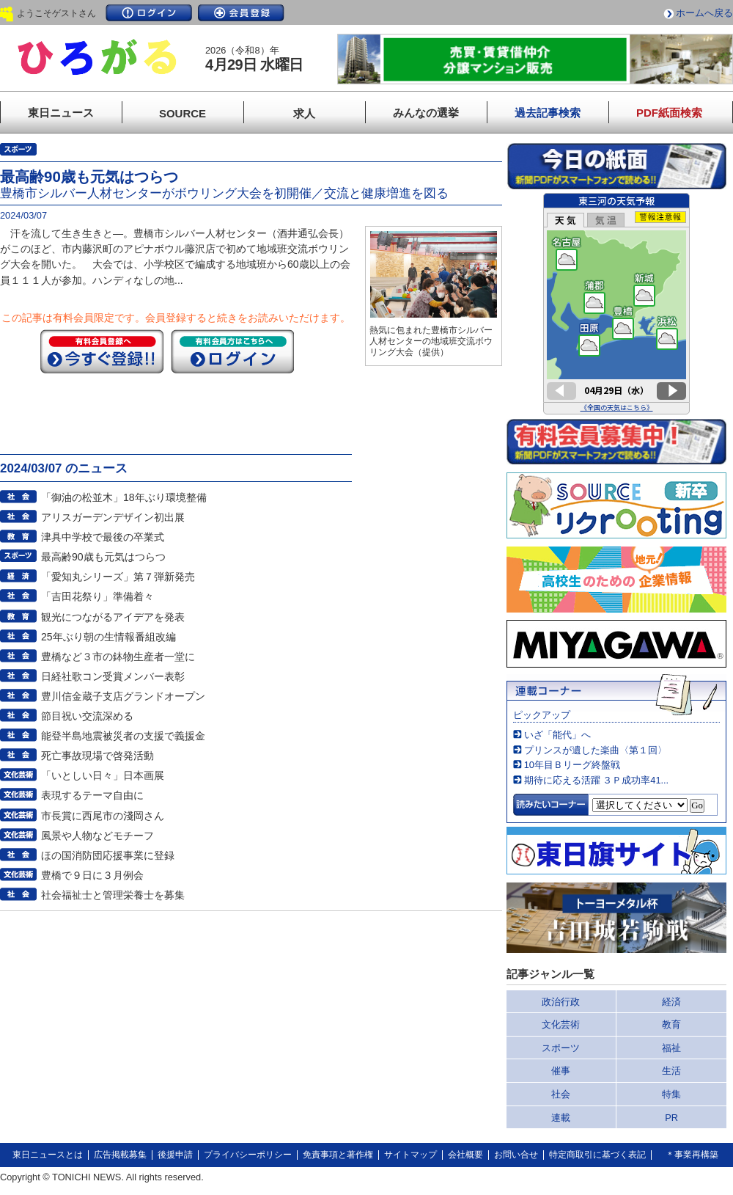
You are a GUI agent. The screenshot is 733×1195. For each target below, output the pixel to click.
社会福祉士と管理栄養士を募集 (113, 895)
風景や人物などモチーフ (97, 835)
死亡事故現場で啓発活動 (97, 755)
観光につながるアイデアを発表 (113, 617)
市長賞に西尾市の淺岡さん (102, 816)
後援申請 (175, 1154)
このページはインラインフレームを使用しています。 (616, 303)
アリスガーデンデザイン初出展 (113, 517)
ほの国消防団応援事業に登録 (107, 855)
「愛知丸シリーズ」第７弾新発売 (118, 576)
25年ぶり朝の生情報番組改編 (108, 637)
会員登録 (241, 12)
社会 (560, 1094)
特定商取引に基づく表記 (597, 1154)
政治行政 (561, 1001)
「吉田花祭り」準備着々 (97, 596)
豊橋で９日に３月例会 (92, 875)
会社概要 (465, 1154)
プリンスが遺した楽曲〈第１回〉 (595, 750)
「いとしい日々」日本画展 (102, 775)
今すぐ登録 (101, 351)
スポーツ (561, 1047)
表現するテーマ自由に (92, 795)
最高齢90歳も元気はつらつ (103, 557)
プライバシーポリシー (248, 1154)
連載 (560, 1117)
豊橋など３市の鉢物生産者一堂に (118, 656)
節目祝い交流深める (87, 716)
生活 (671, 1070)
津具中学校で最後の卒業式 (102, 537)
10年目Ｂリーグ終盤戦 (572, 764)
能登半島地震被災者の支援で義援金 (123, 736)
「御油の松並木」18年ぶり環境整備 (124, 497)
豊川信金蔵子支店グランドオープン (123, 696)
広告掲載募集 (120, 1154)
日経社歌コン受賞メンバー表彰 (113, 676)
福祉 (671, 1047)
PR (671, 1117)
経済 (671, 1001)
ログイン (149, 12)
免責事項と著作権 (338, 1154)
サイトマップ (410, 1154)
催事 (560, 1070)
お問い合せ (516, 1154)
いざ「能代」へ (557, 734)
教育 (671, 1024)
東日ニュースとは (47, 1154)
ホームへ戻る (704, 12)
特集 (671, 1094)
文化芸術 (561, 1024)
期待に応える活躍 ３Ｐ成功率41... (596, 780)
